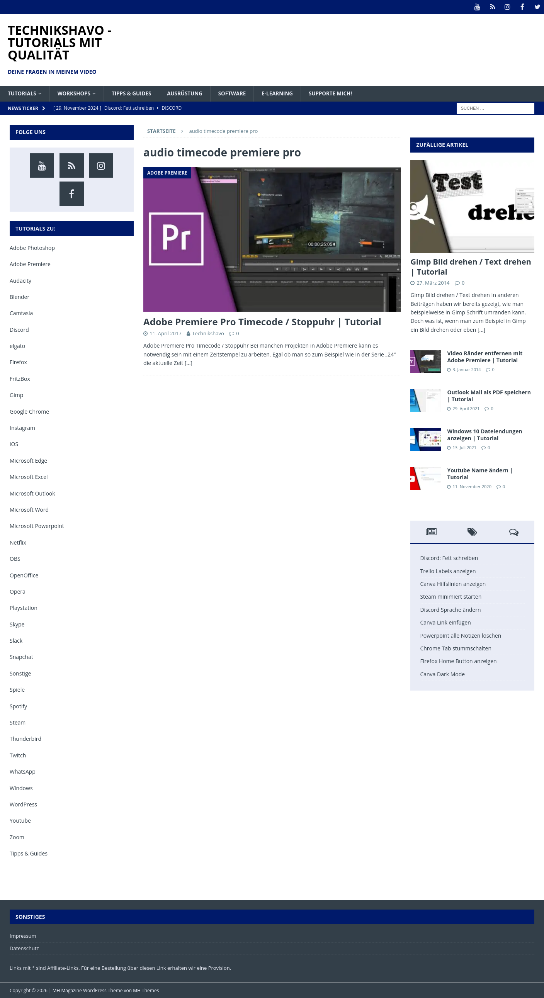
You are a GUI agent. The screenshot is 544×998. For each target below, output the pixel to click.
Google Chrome (29, 411)
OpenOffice (24, 575)
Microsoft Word (29, 509)
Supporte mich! (340, 93)
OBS (15, 558)
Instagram (22, 427)
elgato (17, 346)
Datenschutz (24, 947)
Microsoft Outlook (32, 493)
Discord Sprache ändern (450, 609)
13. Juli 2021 (464, 447)
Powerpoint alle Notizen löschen (460, 635)
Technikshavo (208, 333)
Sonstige (20, 673)
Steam (18, 722)
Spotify (18, 705)
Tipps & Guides (135, 93)
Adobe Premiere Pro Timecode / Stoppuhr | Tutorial (262, 321)
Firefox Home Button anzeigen (458, 661)
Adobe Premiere (30, 264)
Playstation (23, 607)
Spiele (17, 689)
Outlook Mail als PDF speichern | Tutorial (489, 396)
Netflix (18, 542)
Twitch (18, 755)
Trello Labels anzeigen (448, 570)
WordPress (23, 804)
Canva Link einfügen (445, 622)
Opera (18, 591)
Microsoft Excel (29, 476)
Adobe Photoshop (32, 247)
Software (238, 93)
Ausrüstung (190, 93)
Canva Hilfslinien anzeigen (453, 583)
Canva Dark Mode (442, 673)
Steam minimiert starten (450, 596)
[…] (188, 362)
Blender (19, 296)
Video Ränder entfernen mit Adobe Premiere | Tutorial (484, 357)
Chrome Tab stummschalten (455, 648)
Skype (17, 624)
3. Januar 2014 (466, 369)
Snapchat (21, 656)
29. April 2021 (465, 408)
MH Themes (146, 990)
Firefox (18, 362)
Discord (19, 329)
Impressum (23, 935)
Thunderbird (25, 738)
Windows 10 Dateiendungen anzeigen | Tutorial (484, 435)
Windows (21, 787)
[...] (481, 329)
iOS (14, 444)
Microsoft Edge (28, 460)
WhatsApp (23, 771)
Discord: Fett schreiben (449, 558)
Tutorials (22, 93)
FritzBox (20, 378)
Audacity (20, 280)
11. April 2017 (166, 333)
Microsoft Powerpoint (37, 526)
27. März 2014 (432, 282)
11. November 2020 (471, 486)
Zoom (17, 836)
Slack (16, 640)
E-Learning (285, 93)
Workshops (76, 93)
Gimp (16, 395)
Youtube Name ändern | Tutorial (480, 474)
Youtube (20, 820)
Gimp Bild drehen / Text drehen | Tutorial (470, 266)
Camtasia (21, 313)
